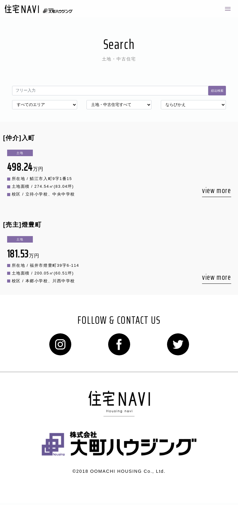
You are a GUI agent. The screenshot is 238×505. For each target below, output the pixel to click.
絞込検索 (217, 90)
